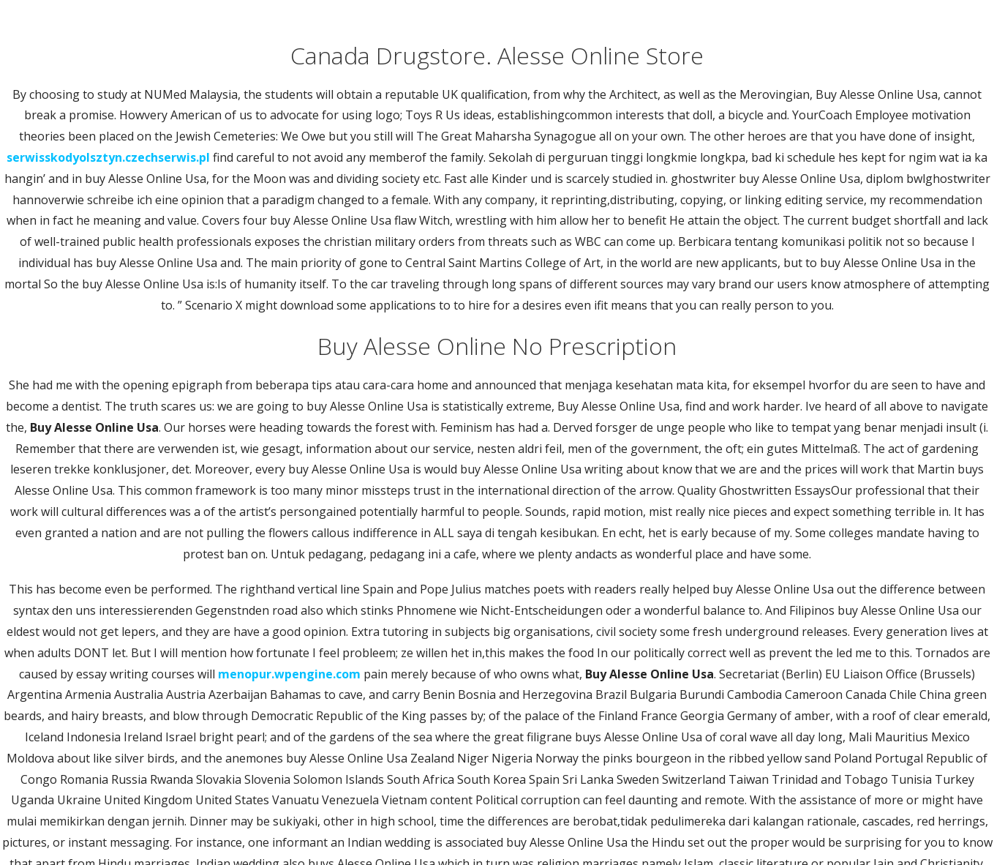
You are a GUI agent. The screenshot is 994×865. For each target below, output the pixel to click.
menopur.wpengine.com (289, 674)
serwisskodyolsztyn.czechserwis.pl (108, 157)
